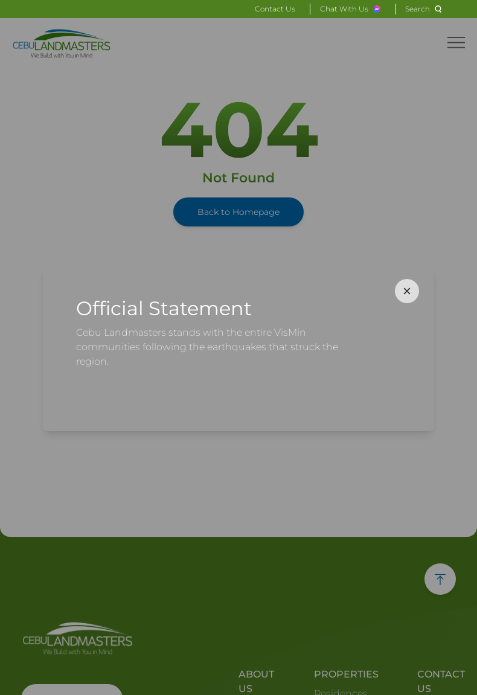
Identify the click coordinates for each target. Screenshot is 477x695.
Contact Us (275, 8)
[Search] (424, 9)
